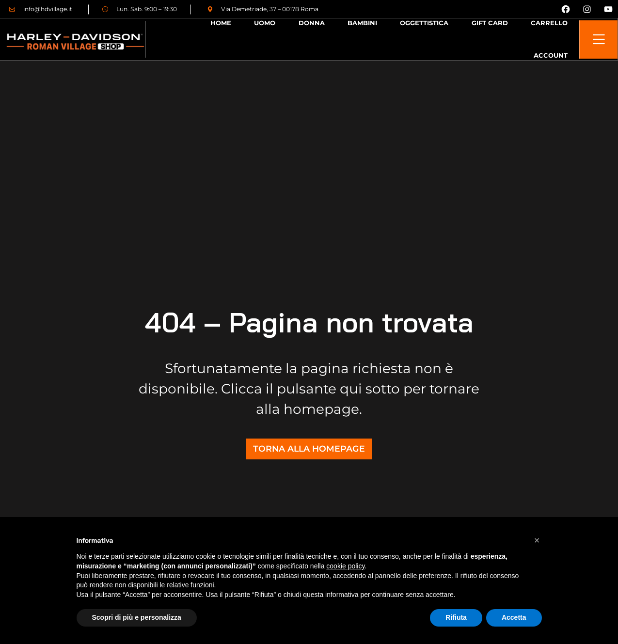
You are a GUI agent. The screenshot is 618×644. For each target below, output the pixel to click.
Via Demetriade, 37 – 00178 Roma (262, 9)
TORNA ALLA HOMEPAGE (309, 448)
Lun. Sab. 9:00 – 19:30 (139, 9)
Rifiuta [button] (456, 617)
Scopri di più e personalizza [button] (136, 617)
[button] (537, 540)
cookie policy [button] (345, 566)
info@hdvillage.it (40, 9)
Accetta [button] (514, 617)
